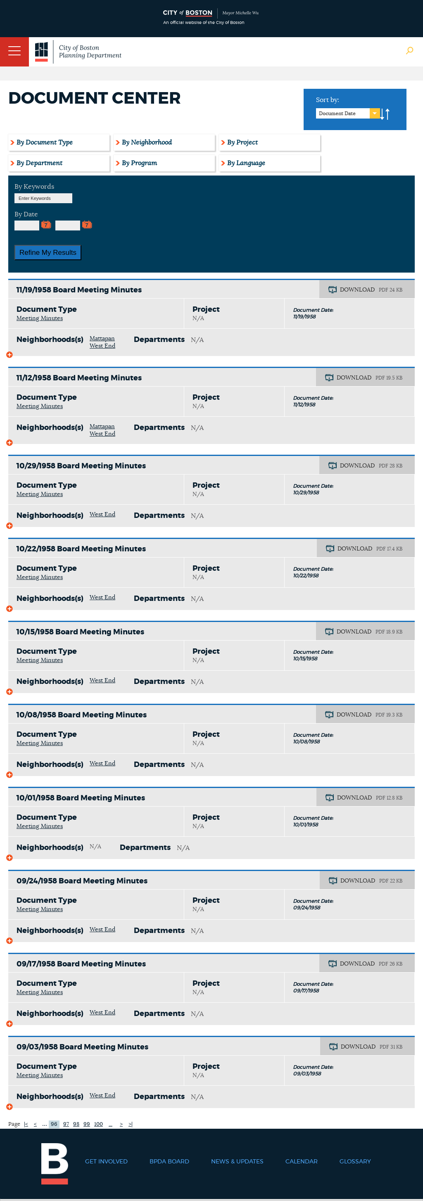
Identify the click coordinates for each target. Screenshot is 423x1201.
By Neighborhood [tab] (147, 142)
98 (76, 1124)
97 (66, 1124)
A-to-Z (385, 114)
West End (102, 346)
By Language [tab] (246, 163)
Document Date (337, 113)
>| (130, 1124)
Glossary (355, 1162)
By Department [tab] (39, 163)
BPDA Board (169, 1162)
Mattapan (102, 339)
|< (26, 1124)
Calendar (301, 1162)
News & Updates (237, 1162)
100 (98, 1124)
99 (86, 1124)
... (44, 1123)
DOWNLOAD (357, 290)
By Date (26, 214)
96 (54, 1124)
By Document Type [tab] (45, 142)
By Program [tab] (139, 163)
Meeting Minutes (40, 318)
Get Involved (106, 1162)
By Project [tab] (242, 142)
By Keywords (34, 186)
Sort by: (327, 100)
